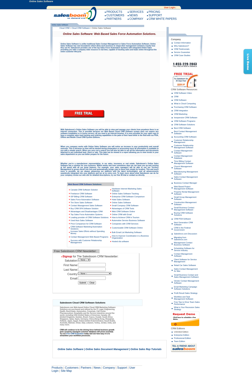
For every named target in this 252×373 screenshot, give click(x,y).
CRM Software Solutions (184, 125)
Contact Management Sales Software (86, 205)
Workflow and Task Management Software (183, 298)
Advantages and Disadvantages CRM (87, 211)
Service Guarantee (182, 52)
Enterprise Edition (181, 335)
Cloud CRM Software (81, 28)
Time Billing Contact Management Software (183, 162)
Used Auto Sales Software (82, 220)
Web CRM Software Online (123, 211)
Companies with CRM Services (125, 224)
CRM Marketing (180, 114)
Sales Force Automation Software (85, 200)
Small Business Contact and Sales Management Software (186, 276)
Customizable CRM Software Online (127, 228)
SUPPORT (155, 15)
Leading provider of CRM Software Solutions (89, 217)
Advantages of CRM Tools (123, 208)
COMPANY (136, 18)
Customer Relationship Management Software (183, 146)
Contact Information (182, 43)
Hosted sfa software (120, 241)
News (97, 367)
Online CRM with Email (122, 214)
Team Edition (179, 341)
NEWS (133, 15)
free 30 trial (121, 175)
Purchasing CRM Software (185, 107)
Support (122, 367)
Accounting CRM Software (185, 137)
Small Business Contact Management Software (184, 209)
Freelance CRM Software (81, 194)
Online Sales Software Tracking (125, 194)
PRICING (154, 11)
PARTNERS (113, 18)
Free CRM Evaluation (75, 334)
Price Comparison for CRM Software (86, 224)
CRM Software (180, 100)
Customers (71, 367)
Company (109, 367)
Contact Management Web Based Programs (89, 237)
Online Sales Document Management (106, 349)
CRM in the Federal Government (182, 229)
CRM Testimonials (181, 49)
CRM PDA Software (182, 219)
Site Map (66, 370)
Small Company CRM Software (125, 205)
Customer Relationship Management (183, 141)
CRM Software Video (183, 93)
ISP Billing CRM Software (81, 197)
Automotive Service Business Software (128, 220)
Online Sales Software (121, 202)
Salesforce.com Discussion (185, 234)
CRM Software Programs (184, 121)
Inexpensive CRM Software (185, 118)
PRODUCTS (114, 11)
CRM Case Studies (182, 55)
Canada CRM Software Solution (84, 190)
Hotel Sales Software (121, 200)
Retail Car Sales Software (185, 265)
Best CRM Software (182, 128)
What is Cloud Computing (185, 103)
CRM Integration (181, 110)
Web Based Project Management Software (183, 188)
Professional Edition (182, 338)
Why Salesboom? (181, 46)
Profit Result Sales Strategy (186, 293)
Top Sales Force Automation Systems (87, 214)
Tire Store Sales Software (81, 202)
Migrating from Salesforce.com (180, 238)
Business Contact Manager (185, 183)
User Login (169, 7)
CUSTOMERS (115, 15)
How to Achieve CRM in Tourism (125, 217)
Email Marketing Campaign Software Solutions (185, 288)
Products (57, 367)
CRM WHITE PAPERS (163, 18)
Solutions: (97, 184)
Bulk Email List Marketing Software (127, 232)
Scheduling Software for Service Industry (184, 249)
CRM (176, 96)
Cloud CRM (64, 28)
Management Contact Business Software (183, 244)
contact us (133, 175)
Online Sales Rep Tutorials (146, 349)
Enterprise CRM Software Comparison (128, 197)
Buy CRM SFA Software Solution (85, 208)
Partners (86, 367)
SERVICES (136, 11)
